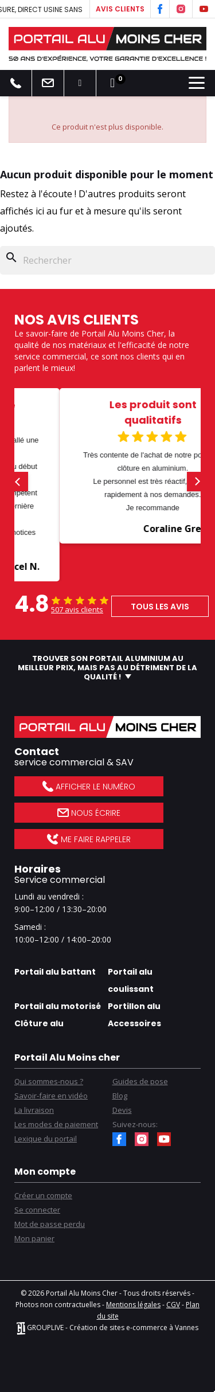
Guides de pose (140, 1081)
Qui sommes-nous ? (48, 1081)
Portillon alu (134, 1006)
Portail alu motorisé (57, 1006)
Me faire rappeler (88, 839)
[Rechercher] (107, 260)
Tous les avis (160, 606)
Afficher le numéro (88, 786)
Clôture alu (39, 1023)
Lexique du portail (45, 1138)
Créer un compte (43, 1195)
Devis (122, 1110)
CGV (173, 1304)
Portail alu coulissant (131, 980)
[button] (18, 481)
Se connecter (37, 1210)
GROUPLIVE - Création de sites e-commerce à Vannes (107, 1327)
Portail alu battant (55, 971)
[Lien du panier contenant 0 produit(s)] (112, 83)
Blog (119, 1095)
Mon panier (34, 1238)
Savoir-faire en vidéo (51, 1095)
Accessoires (134, 1023)
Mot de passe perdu (49, 1224)
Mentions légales (133, 1304)
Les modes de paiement (56, 1124)
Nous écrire (88, 813)
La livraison (34, 1110)
